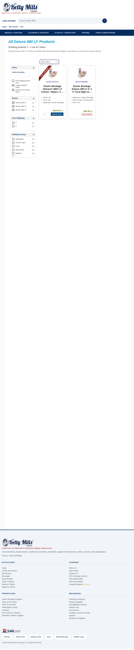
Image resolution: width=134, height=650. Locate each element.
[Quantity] (46, 114)
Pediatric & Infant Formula (79, 613)
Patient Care (74, 607)
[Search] (104, 21)
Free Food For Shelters (11, 613)
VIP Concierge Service (78, 576)
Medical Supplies (13, 33)
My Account (13, 27)
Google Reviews (79, 584)
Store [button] (14, 68)
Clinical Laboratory (65, 33)
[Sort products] (49, 62)
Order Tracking (8, 582)
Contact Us (73, 573)
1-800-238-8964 (9, 21)
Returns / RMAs (8, 584)
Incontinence (74, 610)
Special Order (57, 114)
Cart (21, 27)
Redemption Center (10, 607)
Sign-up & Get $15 (9, 602)
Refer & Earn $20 (9, 605)
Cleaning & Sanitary (38, 33)
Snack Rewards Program (12, 599)
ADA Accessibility (76, 582)
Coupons (5, 610)
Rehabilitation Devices (78, 605)
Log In (4, 27)
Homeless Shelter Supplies (13, 615)
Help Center (74, 571)
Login (4, 568)
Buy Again (6, 576)
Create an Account (9, 571)
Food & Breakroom (105, 33)
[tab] (23, 67)
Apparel (86, 33)
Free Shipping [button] (18, 118)
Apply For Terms (8, 587)
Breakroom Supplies (77, 618)
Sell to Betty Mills (76, 579)
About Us (72, 568)
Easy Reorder (7, 579)
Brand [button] (15, 98)
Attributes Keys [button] (19, 134)
